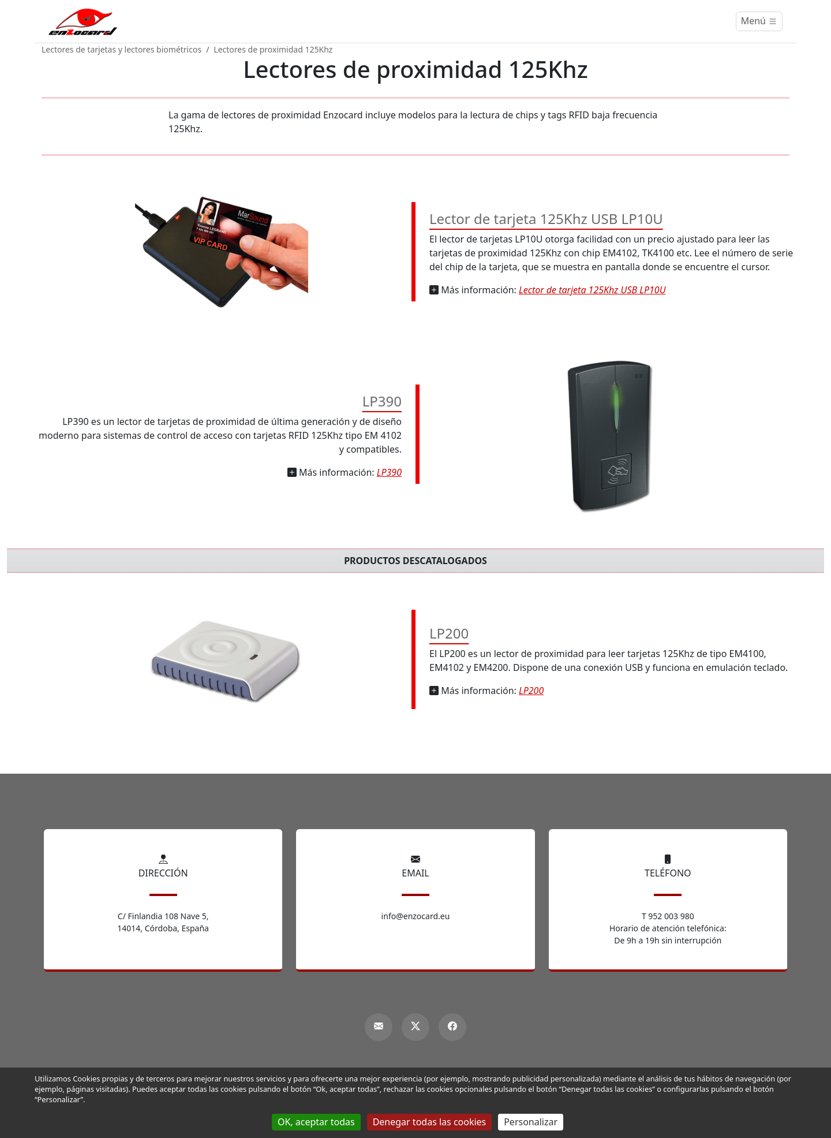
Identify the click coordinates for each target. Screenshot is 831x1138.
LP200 (449, 633)
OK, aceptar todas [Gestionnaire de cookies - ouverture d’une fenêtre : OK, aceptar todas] (316, 1121)
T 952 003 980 (668, 916)
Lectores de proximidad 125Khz (273, 49)
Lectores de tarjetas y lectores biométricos (121, 49)
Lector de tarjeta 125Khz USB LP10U (546, 218)
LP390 (382, 401)
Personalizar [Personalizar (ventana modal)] (530, 1121)
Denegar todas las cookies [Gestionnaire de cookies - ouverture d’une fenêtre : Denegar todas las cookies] (429, 1121)
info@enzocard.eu (415, 916)
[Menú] (759, 21)
